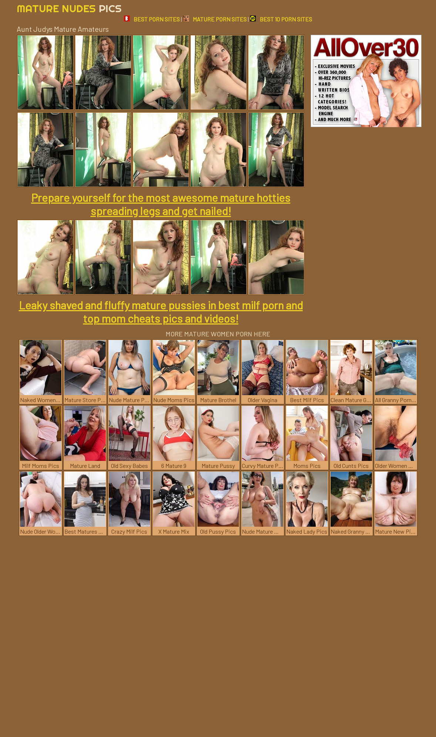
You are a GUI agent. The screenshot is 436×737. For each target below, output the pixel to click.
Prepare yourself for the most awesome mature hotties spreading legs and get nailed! (160, 204)
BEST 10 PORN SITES (281, 19)
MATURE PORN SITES (215, 19)
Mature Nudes (69, 8)
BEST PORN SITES (152, 19)
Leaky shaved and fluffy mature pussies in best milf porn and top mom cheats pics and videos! (161, 311)
